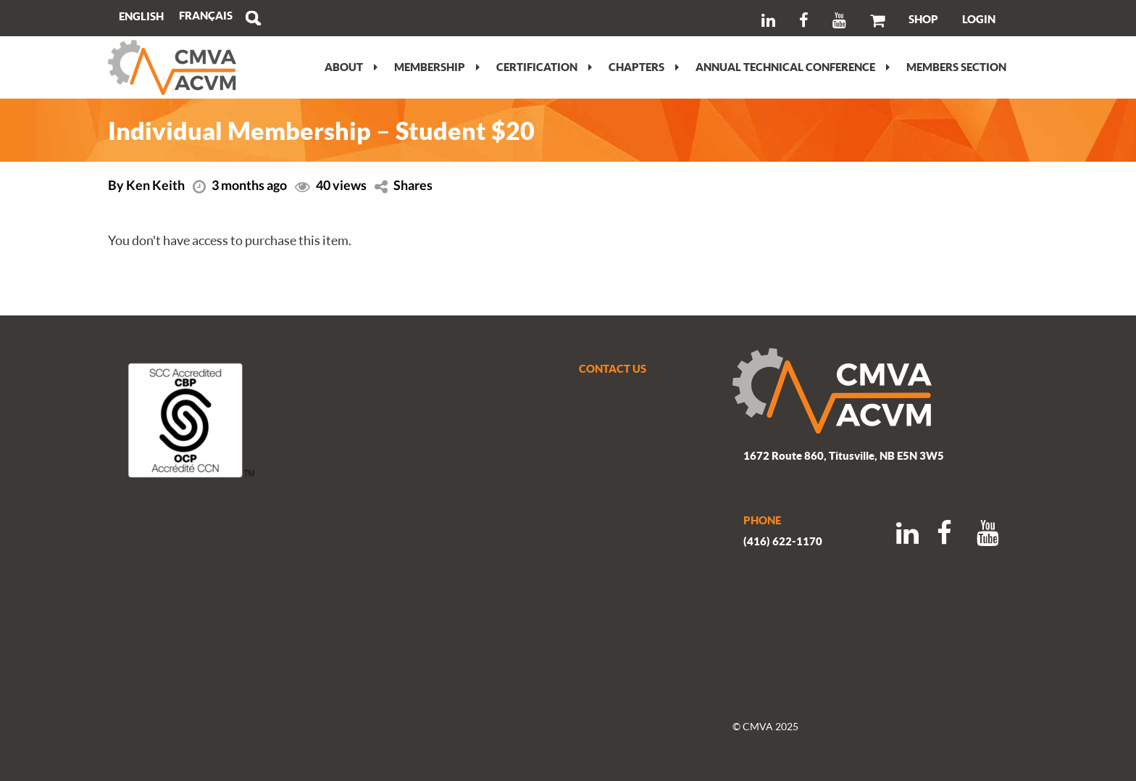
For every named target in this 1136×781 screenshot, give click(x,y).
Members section (956, 66)
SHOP (923, 18)
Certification (544, 66)
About (351, 66)
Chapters (644, 66)
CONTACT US (612, 368)
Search (253, 18)
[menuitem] (206, 15)
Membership (437, 66)
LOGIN (978, 18)
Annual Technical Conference (793, 66)
